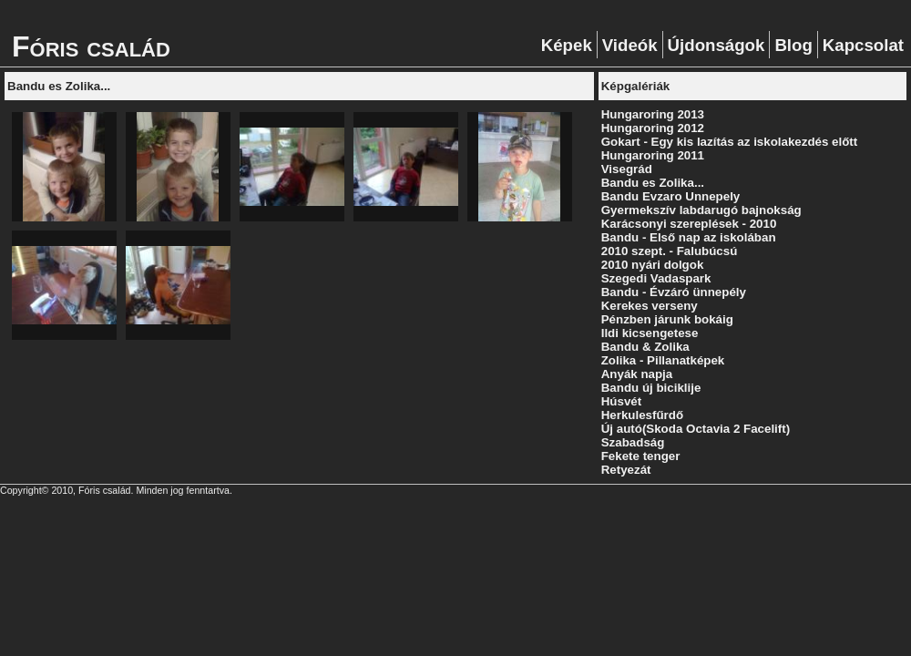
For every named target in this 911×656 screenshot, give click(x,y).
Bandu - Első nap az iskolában (688, 237)
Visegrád (626, 169)
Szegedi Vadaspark (656, 278)
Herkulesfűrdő (642, 415)
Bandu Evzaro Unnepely (671, 196)
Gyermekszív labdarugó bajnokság (701, 210)
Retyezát (626, 470)
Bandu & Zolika (645, 347)
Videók (630, 45)
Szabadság (633, 442)
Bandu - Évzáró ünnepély (673, 292)
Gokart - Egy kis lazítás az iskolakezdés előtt (729, 142)
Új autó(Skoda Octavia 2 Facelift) (695, 429)
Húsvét (621, 401)
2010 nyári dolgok (652, 265)
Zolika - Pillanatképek (663, 360)
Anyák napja (637, 374)
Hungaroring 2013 (652, 114)
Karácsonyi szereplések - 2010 (689, 224)
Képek (566, 45)
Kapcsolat (863, 45)
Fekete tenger (641, 456)
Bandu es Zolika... (652, 183)
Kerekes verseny (649, 306)
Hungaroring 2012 (652, 128)
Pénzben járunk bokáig (667, 319)
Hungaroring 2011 (652, 155)
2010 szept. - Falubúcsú (669, 251)
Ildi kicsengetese (650, 333)
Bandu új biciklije (651, 388)
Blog (793, 45)
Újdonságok (716, 45)
